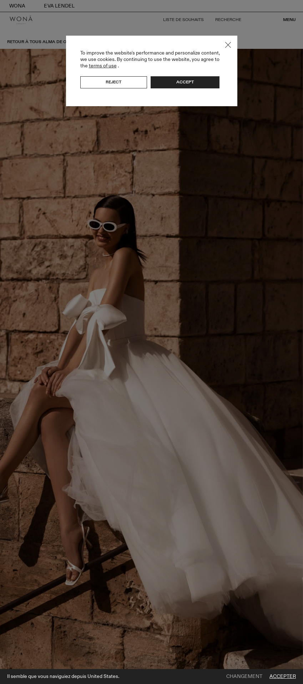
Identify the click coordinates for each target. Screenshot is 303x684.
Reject (113, 82)
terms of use (103, 65)
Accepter (282, 676)
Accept (185, 82)
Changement (244, 676)
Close (228, 45)
